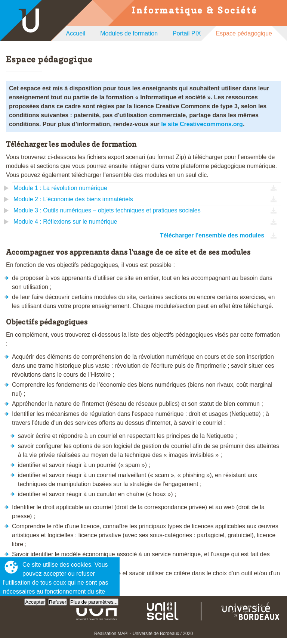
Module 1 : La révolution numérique (60, 188)
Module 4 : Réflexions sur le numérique (65, 221)
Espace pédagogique (244, 33)
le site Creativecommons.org (202, 124)
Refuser (58, 602)
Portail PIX (187, 33)
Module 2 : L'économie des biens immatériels (73, 199)
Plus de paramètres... (94, 602)
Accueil (76, 33)
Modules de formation (129, 33)
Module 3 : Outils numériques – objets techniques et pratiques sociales (107, 210)
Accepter (35, 602)
